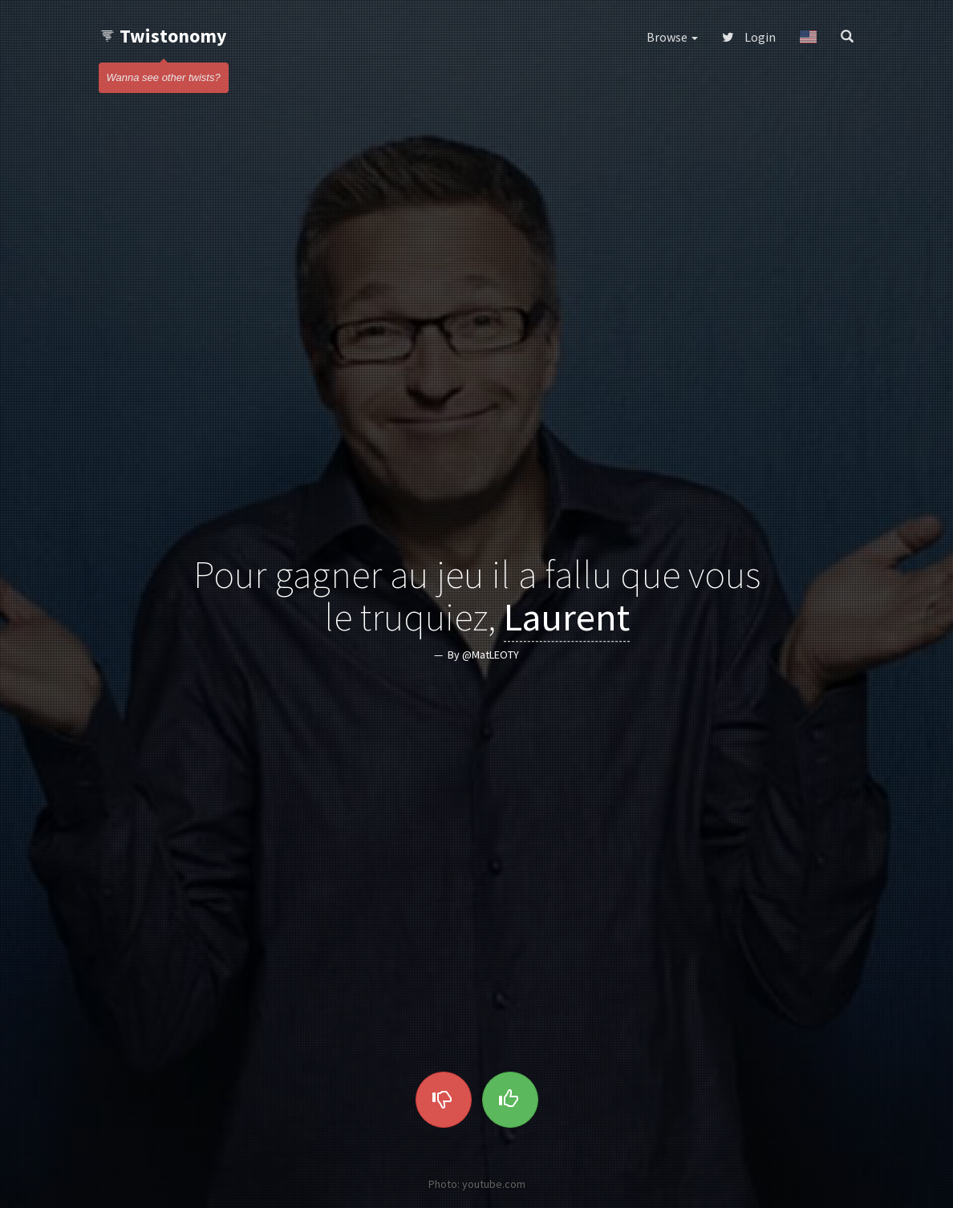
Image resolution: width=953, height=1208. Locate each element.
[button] (808, 37)
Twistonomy (163, 35)
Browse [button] (672, 37)
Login (749, 37)
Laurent (567, 617)
